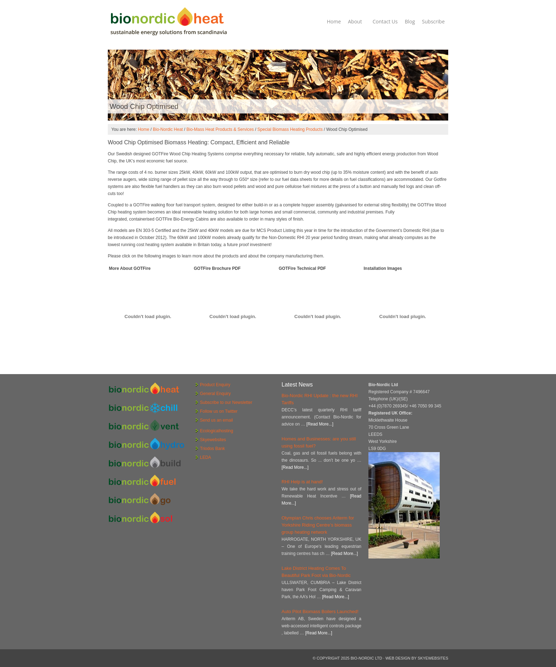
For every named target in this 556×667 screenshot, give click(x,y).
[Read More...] (319, 424)
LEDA (205, 457)
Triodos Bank (212, 448)
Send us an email (216, 420)
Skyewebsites (213, 439)
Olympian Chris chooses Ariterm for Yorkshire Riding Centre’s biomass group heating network (318, 525)
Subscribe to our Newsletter (226, 402)
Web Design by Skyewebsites (416, 658)
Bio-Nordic (168, 21)
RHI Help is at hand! (302, 481)
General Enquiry (215, 393)
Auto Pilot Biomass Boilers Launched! (320, 611)
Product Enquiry (215, 384)
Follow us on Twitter (219, 411)
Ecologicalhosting (216, 430)
